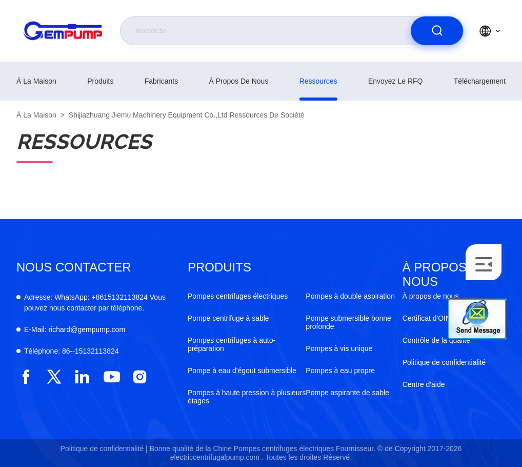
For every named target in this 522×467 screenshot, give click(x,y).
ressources (318, 81)
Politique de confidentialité (444, 362)
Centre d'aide (424, 384)
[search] (437, 30)
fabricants (161, 81)
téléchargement (480, 81)
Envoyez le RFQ (395, 81)
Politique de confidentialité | (104, 448)
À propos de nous (238, 81)
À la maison (36, 81)
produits (100, 81)
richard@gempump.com (74, 329)
